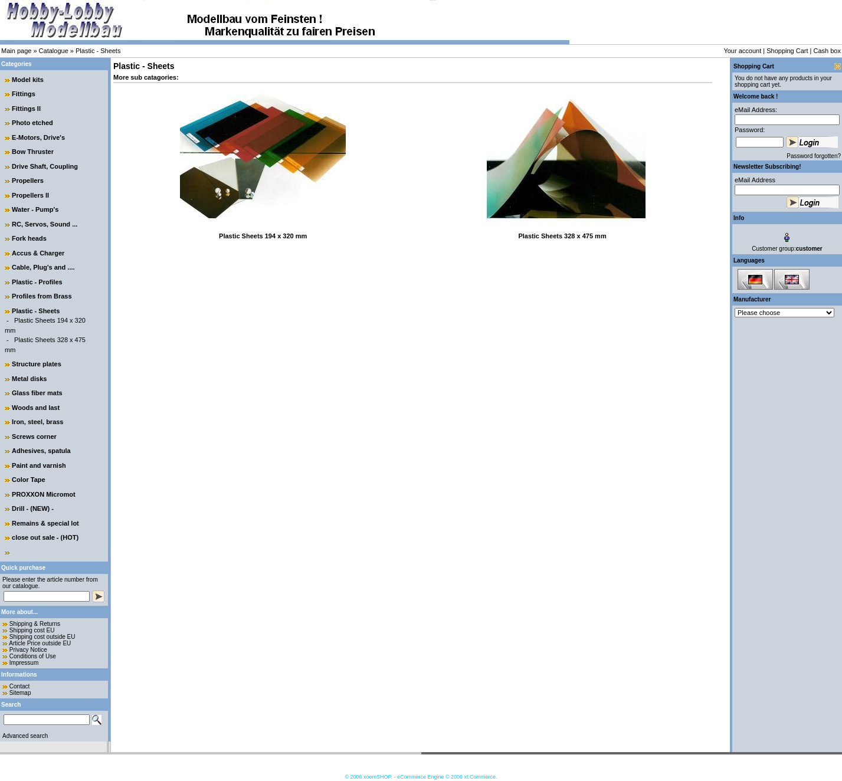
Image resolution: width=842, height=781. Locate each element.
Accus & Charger (38, 253)
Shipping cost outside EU (42, 637)
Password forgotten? (814, 156)
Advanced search (25, 736)
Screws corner (34, 436)
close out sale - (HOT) (45, 537)
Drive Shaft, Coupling (45, 166)
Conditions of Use (32, 656)
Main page (16, 50)
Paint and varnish (39, 465)
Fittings (23, 93)
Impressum (23, 662)
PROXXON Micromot (44, 494)
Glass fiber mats (37, 392)
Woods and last (36, 407)
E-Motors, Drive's (38, 137)
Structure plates (36, 363)
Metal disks (29, 378)
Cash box (827, 50)
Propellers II (30, 195)
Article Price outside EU (40, 643)
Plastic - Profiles (37, 282)
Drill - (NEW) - (33, 508)
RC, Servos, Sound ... (44, 224)
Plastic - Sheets (98, 50)
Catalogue (53, 50)
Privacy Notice (28, 650)
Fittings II (26, 108)
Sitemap (20, 693)
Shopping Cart (787, 50)
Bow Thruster (33, 151)
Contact (19, 686)
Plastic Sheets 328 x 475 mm (562, 235)
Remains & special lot (45, 523)
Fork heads (29, 238)
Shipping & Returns (34, 624)
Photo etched (32, 122)
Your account (742, 50)
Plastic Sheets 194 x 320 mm (263, 235)
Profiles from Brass (41, 296)
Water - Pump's (35, 209)
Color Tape (28, 479)
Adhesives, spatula (41, 450)
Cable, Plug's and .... (43, 267)
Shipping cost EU (32, 630)
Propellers (28, 180)
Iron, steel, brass (37, 421)
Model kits (28, 79)
